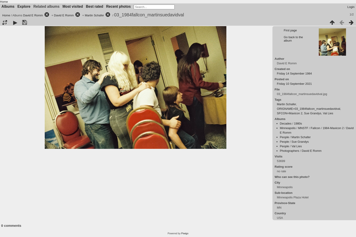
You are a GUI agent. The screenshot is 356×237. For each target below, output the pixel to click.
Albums (8, 6)
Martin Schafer (94, 15)
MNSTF (303, 128)
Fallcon (315, 128)
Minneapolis (288, 128)
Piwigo (184, 233)
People (284, 137)
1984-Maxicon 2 (333, 128)
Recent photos (118, 6)
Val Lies (328, 113)
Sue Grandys (312, 113)
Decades (286, 123)
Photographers (289, 150)
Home (4, 1)
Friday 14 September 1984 (294, 73)
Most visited (72, 6)
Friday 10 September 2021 (294, 83)
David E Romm (33, 15)
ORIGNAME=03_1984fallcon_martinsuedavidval (308, 108)
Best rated (94, 6)
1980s (298, 123)
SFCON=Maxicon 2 (289, 113)
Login (351, 7)
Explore (23, 6)
